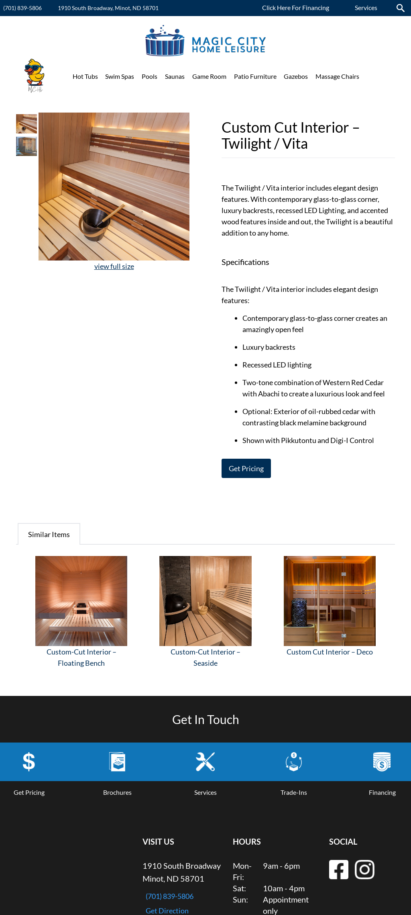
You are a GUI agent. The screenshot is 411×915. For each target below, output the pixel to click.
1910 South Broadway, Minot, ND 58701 (108, 7)
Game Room (209, 76)
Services (366, 7)
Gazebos (296, 76)
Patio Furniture (255, 76)
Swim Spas (119, 76)
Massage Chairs (337, 76)
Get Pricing (246, 468)
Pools (149, 76)
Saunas (175, 76)
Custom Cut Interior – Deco (330, 651)
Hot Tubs (85, 76)
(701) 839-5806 (22, 7)
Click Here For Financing (295, 7)
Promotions (383, 76)
